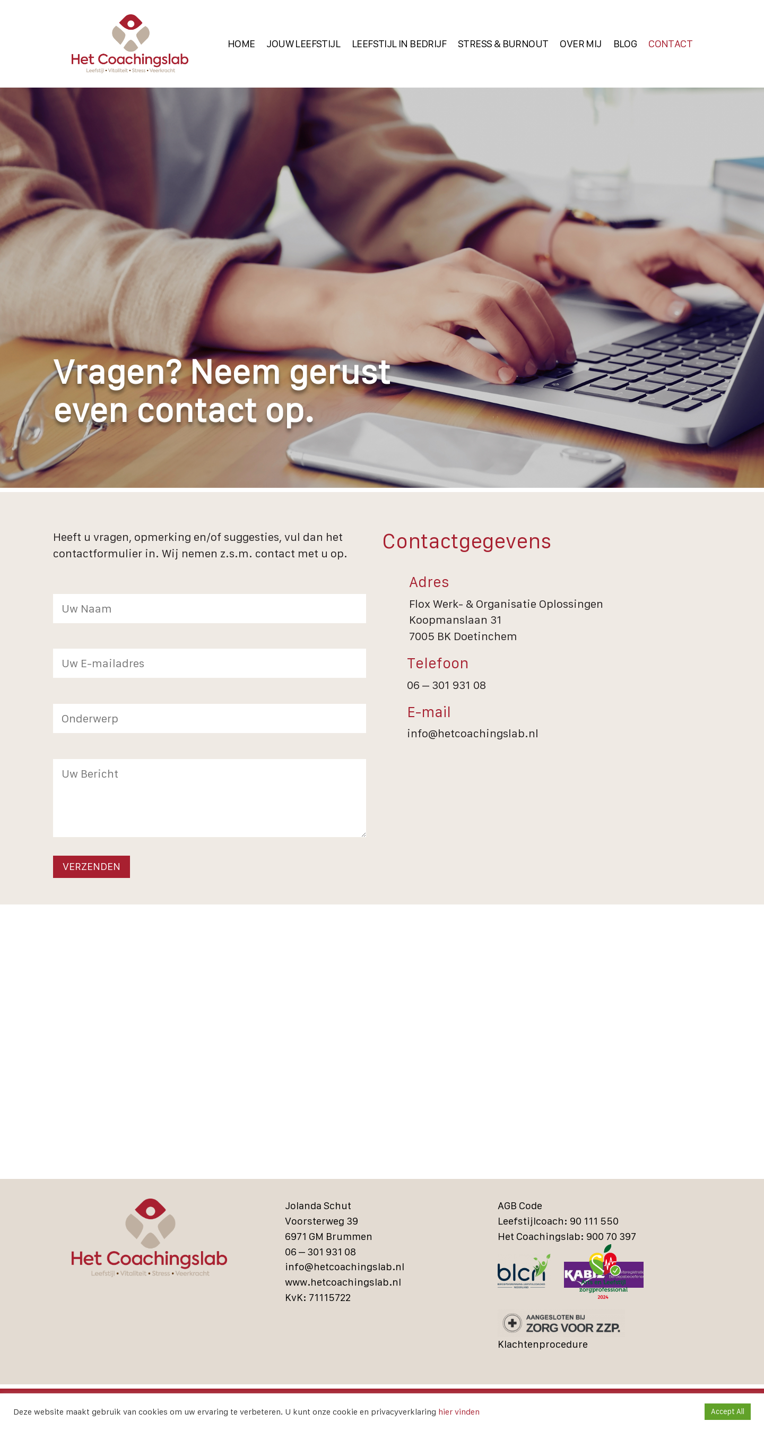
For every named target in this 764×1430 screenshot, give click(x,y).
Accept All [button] (727, 1411)
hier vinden (458, 1411)
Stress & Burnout (503, 43)
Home (241, 43)
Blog (625, 43)
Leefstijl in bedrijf (399, 43)
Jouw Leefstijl (303, 43)
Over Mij (580, 43)
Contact (670, 43)
